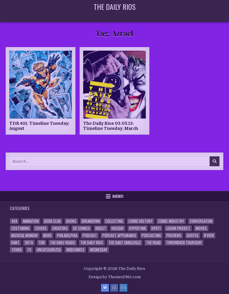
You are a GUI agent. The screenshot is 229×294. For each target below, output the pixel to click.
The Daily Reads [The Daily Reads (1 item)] (62, 242)
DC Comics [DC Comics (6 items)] (81, 228)
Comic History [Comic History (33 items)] (141, 221)
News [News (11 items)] (47, 235)
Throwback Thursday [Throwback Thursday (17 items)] (184, 242)
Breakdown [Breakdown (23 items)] (91, 221)
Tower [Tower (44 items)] (16, 250)
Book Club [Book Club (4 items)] (52, 221)
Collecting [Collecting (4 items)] (114, 221)
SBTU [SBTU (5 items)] (29, 242)
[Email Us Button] (123, 288)
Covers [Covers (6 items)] (41, 228)
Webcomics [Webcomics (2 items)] (75, 250)
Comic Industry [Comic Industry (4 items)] (171, 221)
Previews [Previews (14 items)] (173, 235)
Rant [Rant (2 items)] (15, 242)
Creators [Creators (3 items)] (60, 228)
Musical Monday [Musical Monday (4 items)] (24, 235)
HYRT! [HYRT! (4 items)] (156, 228)
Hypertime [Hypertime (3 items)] (137, 228)
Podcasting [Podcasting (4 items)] (151, 235)
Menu (117, 196)
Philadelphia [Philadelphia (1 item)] (67, 235)
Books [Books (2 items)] (71, 221)
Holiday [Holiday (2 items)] (118, 228)
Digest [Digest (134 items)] (100, 228)
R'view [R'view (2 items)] (209, 235)
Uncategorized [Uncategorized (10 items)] (49, 250)
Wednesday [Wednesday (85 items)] (98, 250)
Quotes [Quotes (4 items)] (193, 235)
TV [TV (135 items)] (29, 250)
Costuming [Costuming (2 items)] (20, 228)
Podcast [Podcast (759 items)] (90, 235)
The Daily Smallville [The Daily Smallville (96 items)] (125, 242)
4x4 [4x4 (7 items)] (14, 221)
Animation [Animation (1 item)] (31, 221)
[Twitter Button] (105, 288)
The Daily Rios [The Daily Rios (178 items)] (92, 242)
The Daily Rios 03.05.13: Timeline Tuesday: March (110, 126)
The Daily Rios (115, 6)
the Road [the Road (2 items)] (153, 242)
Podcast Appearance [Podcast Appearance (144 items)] (119, 235)
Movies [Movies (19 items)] (201, 228)
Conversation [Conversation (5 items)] (201, 221)
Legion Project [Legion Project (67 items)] (178, 228)
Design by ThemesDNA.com (115, 277)
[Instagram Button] (114, 288)
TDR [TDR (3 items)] (41, 242)
